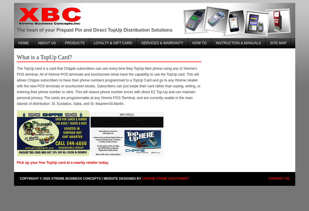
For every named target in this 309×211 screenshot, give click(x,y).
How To (199, 43)
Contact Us (278, 178)
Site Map (278, 43)
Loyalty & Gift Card (113, 43)
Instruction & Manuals (238, 43)
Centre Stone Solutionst (165, 178)
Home (23, 43)
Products (75, 43)
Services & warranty (162, 43)
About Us (47, 43)
